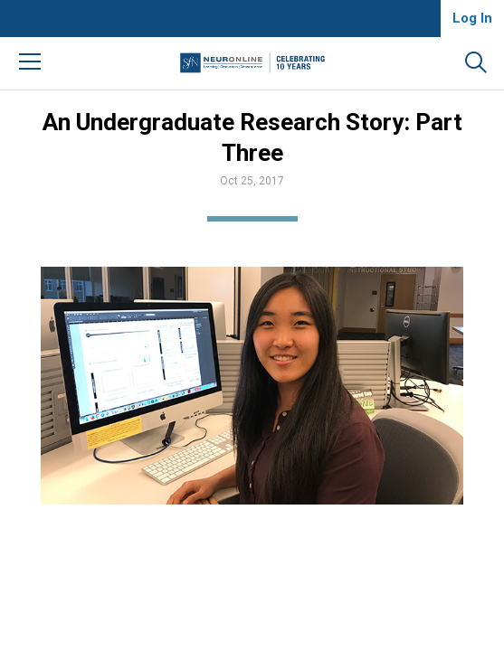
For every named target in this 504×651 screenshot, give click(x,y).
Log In (472, 18)
